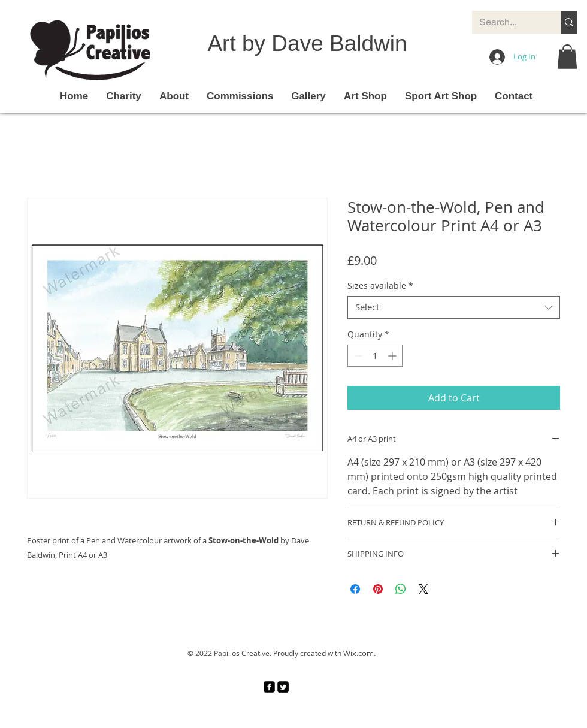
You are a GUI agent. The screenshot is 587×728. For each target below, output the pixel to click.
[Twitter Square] (283, 687)
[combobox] (453, 307)
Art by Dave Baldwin (307, 43)
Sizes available (380, 285)
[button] (567, 56)
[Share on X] (423, 589)
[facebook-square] (269, 687)
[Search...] (507, 22)
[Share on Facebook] (355, 589)
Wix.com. (359, 653)
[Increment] (393, 355)
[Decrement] (356, 355)
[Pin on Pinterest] (378, 589)
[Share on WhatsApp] (401, 589)
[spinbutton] (375, 355)
